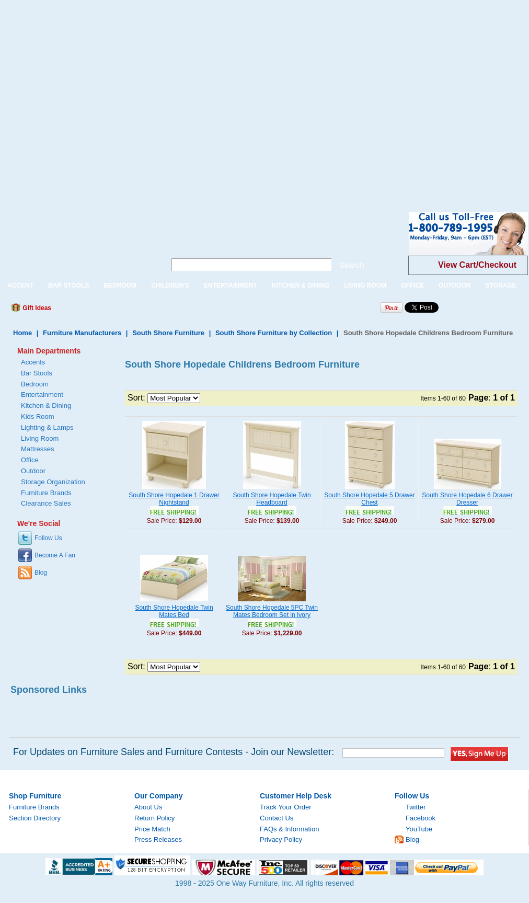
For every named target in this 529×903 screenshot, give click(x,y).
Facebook (420, 818)
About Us (148, 807)
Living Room (40, 438)
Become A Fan (54, 555)
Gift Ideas (36, 308)
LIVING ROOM (365, 285)
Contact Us (276, 818)
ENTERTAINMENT (230, 285)
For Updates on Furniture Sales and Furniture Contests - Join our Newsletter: (173, 752)
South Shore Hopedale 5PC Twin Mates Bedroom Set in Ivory (272, 611)
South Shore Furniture (168, 333)
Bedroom (35, 384)
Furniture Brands (46, 493)
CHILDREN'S (170, 285)
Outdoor (33, 471)
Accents (33, 362)
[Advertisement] (98, 98)
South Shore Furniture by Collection (273, 333)
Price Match (152, 829)
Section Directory (35, 818)
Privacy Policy (281, 839)
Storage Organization (53, 482)
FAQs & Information (289, 829)
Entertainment (42, 394)
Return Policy (154, 818)
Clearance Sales (46, 503)
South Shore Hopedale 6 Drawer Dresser (467, 498)
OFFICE (412, 285)
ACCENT (20, 285)
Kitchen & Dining (46, 405)
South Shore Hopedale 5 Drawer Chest (369, 498)
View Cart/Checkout (477, 264)
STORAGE (500, 285)
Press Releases (158, 839)
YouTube (419, 829)
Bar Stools (36, 373)
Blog (40, 572)
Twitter (416, 807)
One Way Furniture (77, 242)
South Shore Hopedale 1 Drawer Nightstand (174, 498)
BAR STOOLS (68, 285)
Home (22, 333)
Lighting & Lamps (47, 427)
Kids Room (37, 416)
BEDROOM (120, 285)
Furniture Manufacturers (82, 333)
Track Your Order (286, 807)
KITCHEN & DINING (301, 285)
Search (351, 264)
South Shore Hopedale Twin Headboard (271, 498)
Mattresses (37, 449)
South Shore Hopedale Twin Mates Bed (174, 611)
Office (30, 460)
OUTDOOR (454, 285)
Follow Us (48, 538)
